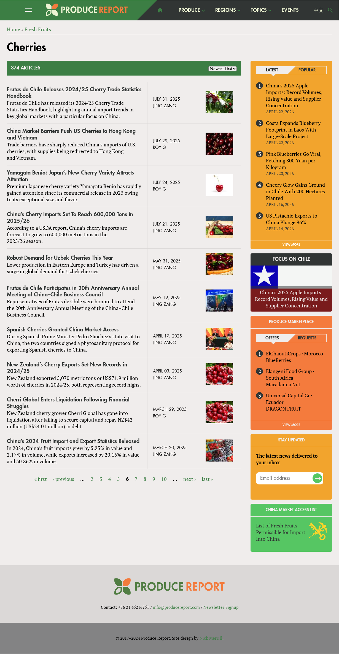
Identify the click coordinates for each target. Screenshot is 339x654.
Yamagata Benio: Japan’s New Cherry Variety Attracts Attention (70, 176)
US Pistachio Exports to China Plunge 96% (291, 219)
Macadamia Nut (283, 384)
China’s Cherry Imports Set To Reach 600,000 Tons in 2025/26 (70, 217)
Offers (272, 338)
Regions (225, 10)
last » (207, 479)
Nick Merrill (211, 638)
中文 (319, 10)
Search (330, 10)
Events (290, 10)
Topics (259, 10)
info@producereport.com (176, 607)
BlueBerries (278, 360)
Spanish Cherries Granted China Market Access (63, 330)
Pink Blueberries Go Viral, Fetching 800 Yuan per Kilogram (293, 160)
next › (189, 479)
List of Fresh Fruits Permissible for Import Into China (280, 532)
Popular (307, 70)
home (160, 10)
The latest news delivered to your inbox (287, 459)
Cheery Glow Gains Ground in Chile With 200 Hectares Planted (295, 191)
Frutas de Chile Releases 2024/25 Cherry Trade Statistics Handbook (74, 93)
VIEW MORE (291, 244)
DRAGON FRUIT (283, 408)
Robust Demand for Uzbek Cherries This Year (60, 258)
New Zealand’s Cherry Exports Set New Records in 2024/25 (67, 368)
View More (291, 425)
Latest (272, 70)
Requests (307, 338)
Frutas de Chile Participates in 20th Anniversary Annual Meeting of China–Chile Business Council (73, 291)
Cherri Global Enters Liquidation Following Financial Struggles (68, 403)
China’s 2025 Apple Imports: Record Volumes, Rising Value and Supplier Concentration (294, 95)
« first (40, 479)
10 (164, 479)
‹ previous (63, 479)
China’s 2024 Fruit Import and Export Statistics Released (73, 441)
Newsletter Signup (220, 607)
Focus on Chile (291, 259)
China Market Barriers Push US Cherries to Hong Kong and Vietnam (71, 134)
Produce (189, 10)
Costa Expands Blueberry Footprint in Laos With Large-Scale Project (293, 130)
